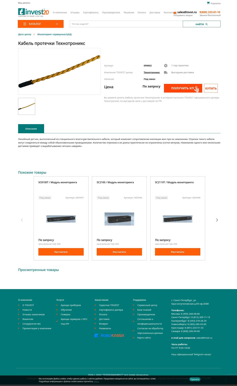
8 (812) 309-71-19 (200, 318)
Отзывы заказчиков (33, 315)
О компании (60, 12)
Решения (129, 12)
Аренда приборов (71, 306)
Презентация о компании (36, 329)
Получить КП (180, 88)
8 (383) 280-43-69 (196, 325)
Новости (27, 311)
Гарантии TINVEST (109, 306)
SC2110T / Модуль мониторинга (174, 182)
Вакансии (27, 320)
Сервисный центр (147, 306)
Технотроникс (152, 72)
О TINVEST (28, 306)
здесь (96, 381)
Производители (111, 12)
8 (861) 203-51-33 (194, 329)
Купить (212, 88)
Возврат (103, 325)
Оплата (142, 12)
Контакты (169, 12)
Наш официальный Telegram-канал (191, 355)
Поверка (65, 315)
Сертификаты (91, 12)
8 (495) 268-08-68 (190, 315)
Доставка (155, 12)
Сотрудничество (31, 325)
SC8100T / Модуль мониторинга (57, 182)
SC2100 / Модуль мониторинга (115, 182)
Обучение (66, 311)
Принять (194, 379)
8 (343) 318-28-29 (197, 322)
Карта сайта (144, 338)
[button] (217, 220)
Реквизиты (105, 329)
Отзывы (75, 12)
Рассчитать (61, 253)
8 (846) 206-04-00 (190, 332)
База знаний (144, 311)
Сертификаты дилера (111, 311)
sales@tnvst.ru (204, 339)
